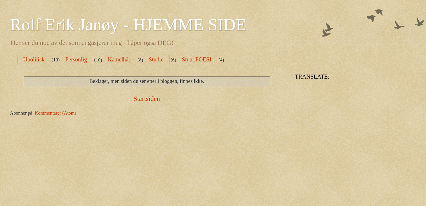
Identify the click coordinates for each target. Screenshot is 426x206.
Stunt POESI (196, 59)
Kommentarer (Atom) (55, 113)
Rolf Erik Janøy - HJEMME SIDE (128, 24)
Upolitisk (33, 59)
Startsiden (146, 98)
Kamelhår (119, 59)
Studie (156, 59)
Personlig (76, 59)
